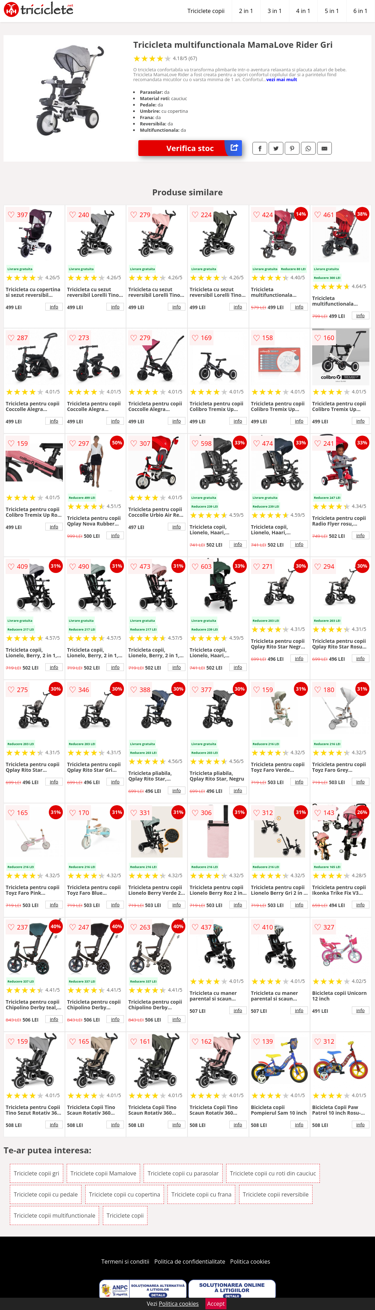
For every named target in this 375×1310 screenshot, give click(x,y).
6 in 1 (361, 11)
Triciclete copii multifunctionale (54, 1215)
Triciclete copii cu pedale (46, 1194)
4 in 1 (303, 11)
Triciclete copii (206, 11)
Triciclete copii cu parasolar (182, 1173)
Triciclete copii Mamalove (104, 1173)
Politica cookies (250, 1261)
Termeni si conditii (125, 1261)
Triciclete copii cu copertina (124, 1194)
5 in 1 (332, 11)
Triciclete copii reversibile (276, 1194)
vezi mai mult (281, 79)
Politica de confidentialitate (189, 1261)
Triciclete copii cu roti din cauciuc (273, 1173)
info (54, 307)
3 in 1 (275, 11)
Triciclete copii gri (36, 1173)
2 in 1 (246, 11)
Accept (216, 1304)
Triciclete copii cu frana (201, 1194)
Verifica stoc (204, 148)
